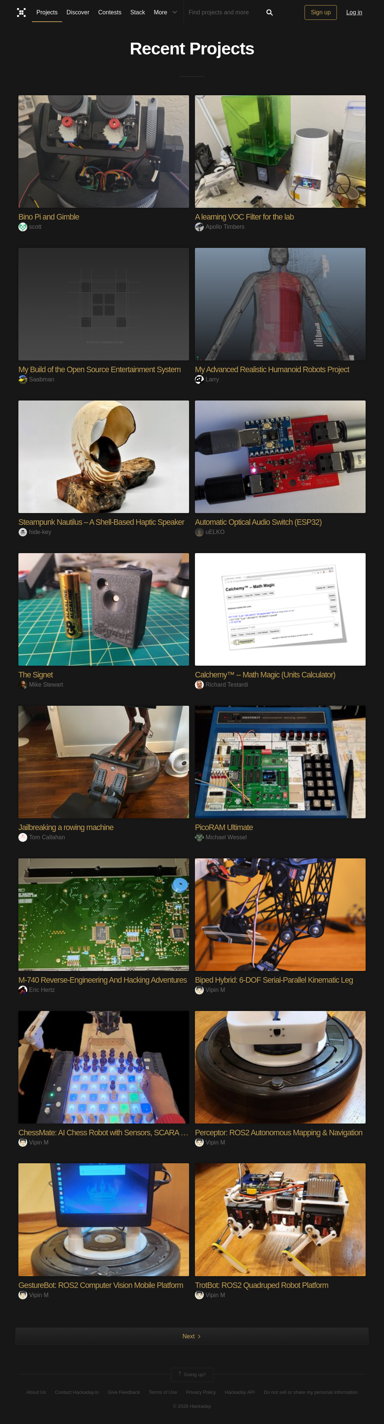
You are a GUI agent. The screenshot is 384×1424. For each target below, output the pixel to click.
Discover (78, 12)
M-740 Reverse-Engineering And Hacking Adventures (105, 979)
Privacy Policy (201, 1392)
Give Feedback (124, 1392)
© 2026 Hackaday (192, 1406)
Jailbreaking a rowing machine (67, 827)
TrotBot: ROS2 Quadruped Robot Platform (264, 1284)
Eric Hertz (36, 989)
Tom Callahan (41, 837)
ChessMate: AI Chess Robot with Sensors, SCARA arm (108, 1132)
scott (30, 227)
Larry (207, 379)
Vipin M (210, 989)
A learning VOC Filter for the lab (246, 216)
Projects (47, 12)
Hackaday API (240, 1392)
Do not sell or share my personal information (311, 1392)
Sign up (321, 12)
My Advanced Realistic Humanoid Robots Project (274, 369)
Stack (137, 12)
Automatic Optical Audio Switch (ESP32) (260, 522)
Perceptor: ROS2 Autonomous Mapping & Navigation (281, 1132)
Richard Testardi (221, 684)
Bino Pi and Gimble (49, 216)
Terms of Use (163, 1392)
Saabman (36, 379)
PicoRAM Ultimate (225, 827)
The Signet (36, 674)
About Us (36, 1392)
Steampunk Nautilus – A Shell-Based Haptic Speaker (104, 522)
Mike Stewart (40, 684)
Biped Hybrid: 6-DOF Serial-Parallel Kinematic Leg (276, 979)
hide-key (34, 532)
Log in (354, 12)
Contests (109, 12)
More (167, 12)
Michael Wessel (221, 837)
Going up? (191, 1374)
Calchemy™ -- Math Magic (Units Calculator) (267, 674)
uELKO (210, 532)
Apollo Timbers (220, 227)
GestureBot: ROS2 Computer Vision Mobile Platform (103, 1284)
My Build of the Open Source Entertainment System (102, 369)
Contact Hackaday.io (77, 1392)
